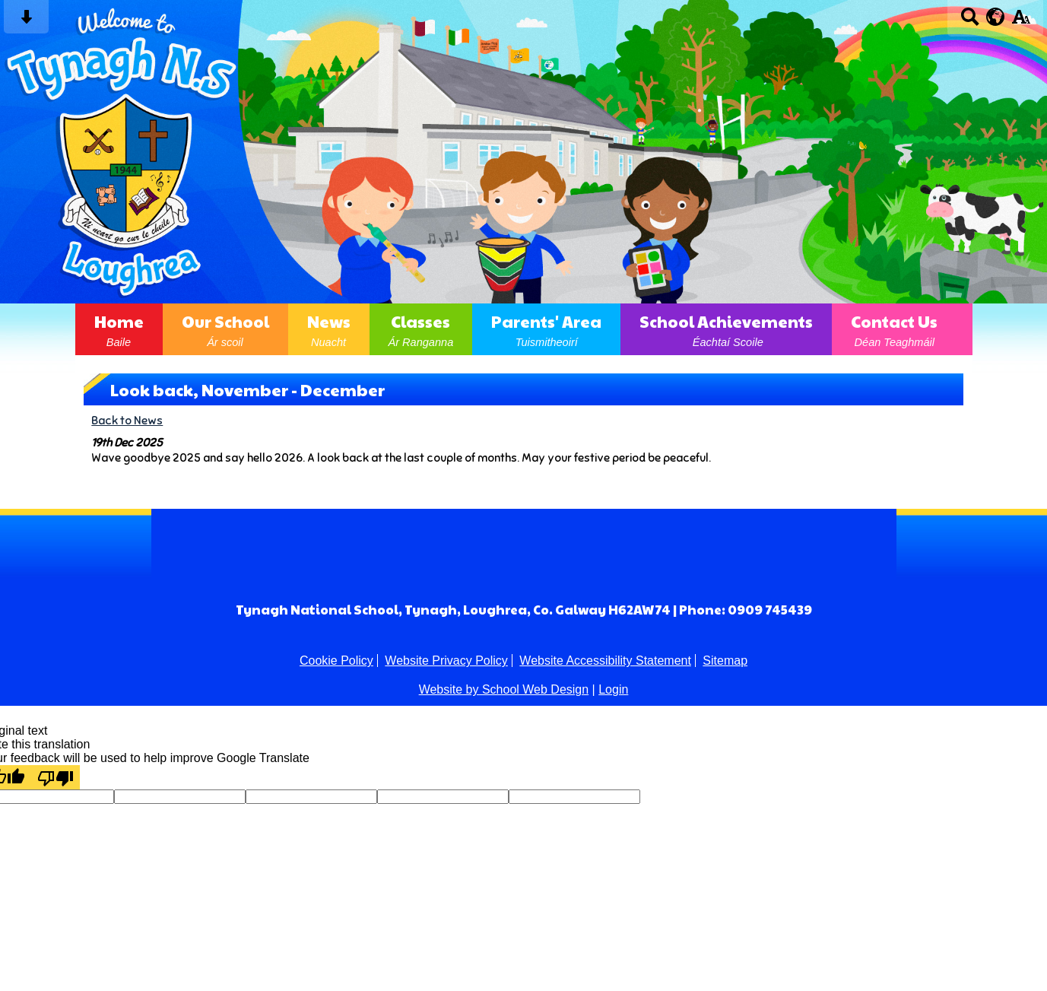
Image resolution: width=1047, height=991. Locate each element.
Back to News (127, 420)
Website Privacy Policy (446, 660)
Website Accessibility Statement (605, 660)
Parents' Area (546, 329)
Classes (421, 329)
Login (613, 689)
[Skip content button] (26, 21)
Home (119, 329)
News (329, 329)
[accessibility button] (1021, 21)
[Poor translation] (55, 777)
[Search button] (970, 21)
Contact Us (894, 329)
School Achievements (726, 329)
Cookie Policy (336, 660)
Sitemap (725, 660)
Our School (225, 329)
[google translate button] (996, 17)
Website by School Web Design (504, 689)
